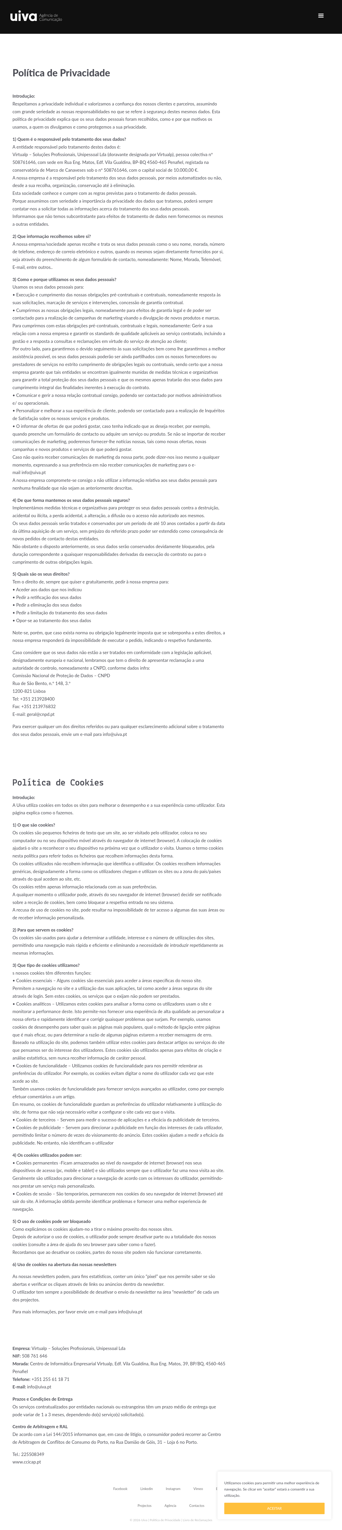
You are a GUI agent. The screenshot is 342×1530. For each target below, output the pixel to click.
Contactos (196, 1506)
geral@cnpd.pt (41, 714)
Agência (170, 1506)
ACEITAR (274, 1508)
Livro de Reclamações (197, 1520)
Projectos (145, 1506)
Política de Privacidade (165, 1520)
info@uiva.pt (34, 472)
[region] (274, 1495)
